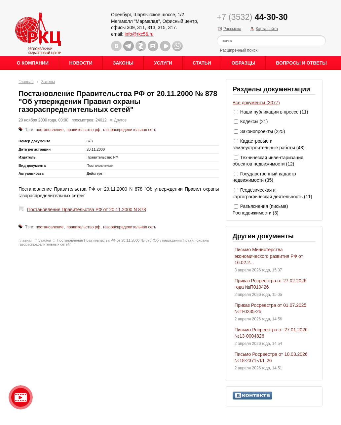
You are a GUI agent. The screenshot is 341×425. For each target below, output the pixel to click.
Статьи (202, 63)
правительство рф (83, 129)
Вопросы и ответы (301, 63)
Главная (26, 81)
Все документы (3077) (256, 102)
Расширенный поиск (238, 50)
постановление (49, 129)
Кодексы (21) (254, 121)
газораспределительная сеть (129, 129)
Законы (123, 63)
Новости (80, 63)
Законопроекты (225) (262, 131)
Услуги (163, 63)
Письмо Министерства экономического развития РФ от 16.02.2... (269, 256)
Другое (120, 120)
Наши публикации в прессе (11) (274, 112)
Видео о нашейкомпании (21, 397)
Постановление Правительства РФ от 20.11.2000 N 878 (86, 209)
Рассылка (232, 28)
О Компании (33, 63)
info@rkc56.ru (139, 34)
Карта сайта (267, 28)
